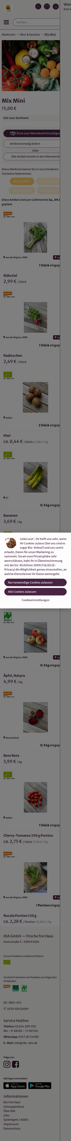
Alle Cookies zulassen (22, 591)
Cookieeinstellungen (35, 600)
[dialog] (35, 570)
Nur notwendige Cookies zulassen (30, 582)
